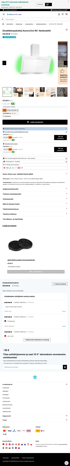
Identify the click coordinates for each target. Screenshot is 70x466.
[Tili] (59, 14)
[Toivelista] (63, 14)
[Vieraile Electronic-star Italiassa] (16, 444)
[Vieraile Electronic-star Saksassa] (3, 444)
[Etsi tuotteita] (35, 19)
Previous (4, 63)
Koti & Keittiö (10, 24)
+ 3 (62, 92)
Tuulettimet (5, 388)
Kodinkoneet (19, 24)
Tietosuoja (5, 458)
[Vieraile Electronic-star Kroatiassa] (3, 448)
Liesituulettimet (29, 24)
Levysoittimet (6, 408)
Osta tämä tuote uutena (11, 144)
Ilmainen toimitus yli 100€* (60, 10)
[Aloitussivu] (4, 24)
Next (66, 63)
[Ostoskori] (66, 14)
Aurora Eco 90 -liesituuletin (56, 24)
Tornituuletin (6, 398)
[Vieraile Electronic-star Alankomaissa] (13, 448)
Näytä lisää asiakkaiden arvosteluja (37, 340)
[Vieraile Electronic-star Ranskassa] (13, 444)
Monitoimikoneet (7, 405)
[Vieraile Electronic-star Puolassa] (31, 444)
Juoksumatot (6, 401)
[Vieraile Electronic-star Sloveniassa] (19, 448)
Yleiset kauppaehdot (28, 458)
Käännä (64, 311)
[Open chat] (66, 463)
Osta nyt (47, 4)
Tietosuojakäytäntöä (62, 444)
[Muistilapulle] (67, 30)
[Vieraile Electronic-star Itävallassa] (6, 444)
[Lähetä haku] (2, 19)
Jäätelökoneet (6, 411)
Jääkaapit (5, 391)
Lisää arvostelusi (60, 284)
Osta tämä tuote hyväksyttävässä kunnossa (16, 132)
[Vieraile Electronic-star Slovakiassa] (22, 444)
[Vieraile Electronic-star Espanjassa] (19, 444)
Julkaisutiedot (15, 458)
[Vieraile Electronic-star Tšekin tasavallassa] (25, 444)
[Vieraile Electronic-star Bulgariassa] (10, 448)
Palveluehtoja (40, 446)
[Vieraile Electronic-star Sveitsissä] (10, 444)
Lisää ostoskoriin (35, 122)
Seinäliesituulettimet (41, 24)
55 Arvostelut (14, 34)
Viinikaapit (5, 394)
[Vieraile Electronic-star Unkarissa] (28, 444)
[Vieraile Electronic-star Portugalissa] (16, 448)
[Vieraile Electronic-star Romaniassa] (6, 448)
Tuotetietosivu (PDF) (6, 103)
